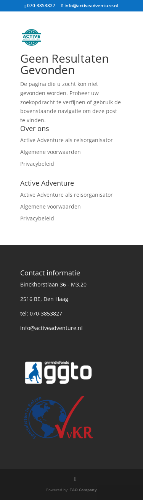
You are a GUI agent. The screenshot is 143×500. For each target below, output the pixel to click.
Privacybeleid (37, 163)
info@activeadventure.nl (51, 328)
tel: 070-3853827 (41, 313)
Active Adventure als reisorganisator (66, 140)
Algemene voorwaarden (50, 151)
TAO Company (83, 489)
